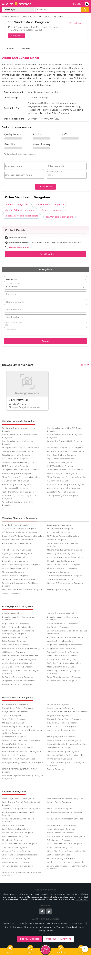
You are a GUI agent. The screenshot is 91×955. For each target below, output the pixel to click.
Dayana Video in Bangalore (14, 637)
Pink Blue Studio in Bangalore (16, 645)
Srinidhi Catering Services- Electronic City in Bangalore (22, 873)
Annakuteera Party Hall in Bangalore (63, 488)
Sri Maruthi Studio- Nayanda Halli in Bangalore (18, 429)
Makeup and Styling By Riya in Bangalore (66, 755)
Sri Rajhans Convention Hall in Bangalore (21, 470)
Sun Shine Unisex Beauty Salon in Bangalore (67, 712)
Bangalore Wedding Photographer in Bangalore (19, 618)
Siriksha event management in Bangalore (21, 564)
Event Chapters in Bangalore (15, 561)
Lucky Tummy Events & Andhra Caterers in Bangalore (21, 803)
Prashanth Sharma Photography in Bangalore (23, 648)
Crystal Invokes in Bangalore (60, 579)
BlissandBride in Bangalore (14, 744)
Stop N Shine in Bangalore (14, 719)
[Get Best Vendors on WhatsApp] (85, 949)
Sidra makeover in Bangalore (60, 748)
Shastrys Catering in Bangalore (61, 858)
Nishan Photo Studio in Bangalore (62, 623)
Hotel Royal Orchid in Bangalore (61, 455)
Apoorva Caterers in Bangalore (61, 829)
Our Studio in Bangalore (58, 627)
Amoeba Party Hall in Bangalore (16, 473)
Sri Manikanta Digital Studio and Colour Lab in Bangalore (67, 632)
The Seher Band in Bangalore (60, 561)
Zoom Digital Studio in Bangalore (17, 667)
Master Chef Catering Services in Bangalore (67, 851)
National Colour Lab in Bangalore (62, 681)
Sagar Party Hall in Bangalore (60, 459)
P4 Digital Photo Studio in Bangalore (64, 663)
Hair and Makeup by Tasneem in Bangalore (66, 744)
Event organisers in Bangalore (61, 553)
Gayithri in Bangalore (11, 715)
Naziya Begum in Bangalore (15, 712)
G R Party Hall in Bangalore (59, 462)
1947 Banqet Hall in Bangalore (16, 466)
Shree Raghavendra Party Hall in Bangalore (66, 477)
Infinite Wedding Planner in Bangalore (19, 532)
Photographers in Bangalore (49, 204)
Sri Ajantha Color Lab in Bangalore (17, 677)
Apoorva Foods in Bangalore (15, 836)
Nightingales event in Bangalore (17, 553)
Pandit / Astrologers (14, 927)
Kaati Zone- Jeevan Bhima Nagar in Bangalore (18, 820)
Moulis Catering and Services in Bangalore (66, 862)
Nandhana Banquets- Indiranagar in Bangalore (18, 442)
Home (4, 16)
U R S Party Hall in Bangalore (15, 459)
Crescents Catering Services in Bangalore (21, 808)
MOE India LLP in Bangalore (15, 568)
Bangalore (14, 16)
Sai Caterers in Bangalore (58, 855)
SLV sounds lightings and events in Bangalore (63, 544)
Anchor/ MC (9, 923)
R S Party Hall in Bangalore (59, 481)
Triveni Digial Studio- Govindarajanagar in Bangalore (21, 671)
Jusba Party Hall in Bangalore (15, 488)
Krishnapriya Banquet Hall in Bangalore (65, 447)
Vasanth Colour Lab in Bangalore (17, 684)
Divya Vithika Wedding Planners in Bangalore (23, 536)
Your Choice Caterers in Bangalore (17, 866)
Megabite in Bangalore (12, 840)
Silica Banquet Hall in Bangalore (17, 455)
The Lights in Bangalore (13, 572)
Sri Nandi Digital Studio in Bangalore (19, 659)
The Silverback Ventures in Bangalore (64, 564)
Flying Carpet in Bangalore (59, 589)
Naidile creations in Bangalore (61, 708)
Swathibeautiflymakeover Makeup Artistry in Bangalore (22, 776)
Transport (60, 927)
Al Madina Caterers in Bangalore (17, 851)
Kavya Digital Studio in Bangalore (62, 656)
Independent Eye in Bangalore (61, 648)
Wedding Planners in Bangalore (19, 518)
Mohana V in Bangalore (57, 704)
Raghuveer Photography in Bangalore (64, 645)
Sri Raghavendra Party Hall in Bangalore (20, 447)
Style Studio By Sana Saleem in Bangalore (21, 740)
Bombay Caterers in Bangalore (16, 862)
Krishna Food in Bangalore (59, 802)
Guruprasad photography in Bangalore (64, 575)
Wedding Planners (75, 927)
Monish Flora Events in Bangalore (17, 539)
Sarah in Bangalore (55, 769)
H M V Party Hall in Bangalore (60, 466)
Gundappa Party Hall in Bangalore (62, 495)
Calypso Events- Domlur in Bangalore (19, 528)
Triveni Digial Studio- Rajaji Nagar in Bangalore (63, 671)
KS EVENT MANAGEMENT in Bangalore (65, 557)
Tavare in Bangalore (11, 593)
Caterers (20, 923)
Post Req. (45, 950)
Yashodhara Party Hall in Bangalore (18, 492)
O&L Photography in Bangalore (61, 730)
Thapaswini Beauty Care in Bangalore (64, 719)
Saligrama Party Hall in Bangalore (17, 451)
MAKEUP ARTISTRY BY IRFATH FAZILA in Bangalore (20, 770)
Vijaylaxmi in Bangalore (57, 715)
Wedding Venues (45, 930)
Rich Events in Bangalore (58, 532)
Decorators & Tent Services (58, 923)
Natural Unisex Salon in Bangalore (17, 708)
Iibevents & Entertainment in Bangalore (65, 583)
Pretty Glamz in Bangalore (14, 755)
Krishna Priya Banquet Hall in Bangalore (65, 451)
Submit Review (45, 186)
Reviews (25, 48)
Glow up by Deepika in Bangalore (62, 723)
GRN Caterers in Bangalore (14, 847)
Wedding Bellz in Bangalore (60, 641)
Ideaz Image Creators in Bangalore (18, 798)
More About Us (81, 900)
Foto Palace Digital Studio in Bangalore (20, 656)
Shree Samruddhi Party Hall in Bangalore (21, 477)
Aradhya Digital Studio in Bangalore (18, 663)
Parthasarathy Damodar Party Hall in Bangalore (19, 496)
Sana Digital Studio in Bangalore (62, 613)
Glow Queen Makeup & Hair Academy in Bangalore (65, 763)
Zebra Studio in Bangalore (14, 641)
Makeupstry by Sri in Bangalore (61, 737)
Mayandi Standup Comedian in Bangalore (66, 550)
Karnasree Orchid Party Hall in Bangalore (66, 484)
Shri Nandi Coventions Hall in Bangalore (65, 470)
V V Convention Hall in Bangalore (17, 481)
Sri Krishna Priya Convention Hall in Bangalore (18, 503)
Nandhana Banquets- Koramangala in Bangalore (64, 436)
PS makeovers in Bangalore (59, 759)
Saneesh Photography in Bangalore (63, 652)
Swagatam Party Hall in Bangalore (62, 492)
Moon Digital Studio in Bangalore (62, 667)
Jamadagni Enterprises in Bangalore (18, 579)
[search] (85, 9)
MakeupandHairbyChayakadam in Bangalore (22, 762)
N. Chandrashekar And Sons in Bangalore (66, 836)
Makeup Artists (79, 923)
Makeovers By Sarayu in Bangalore (18, 748)
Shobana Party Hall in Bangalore (62, 473)
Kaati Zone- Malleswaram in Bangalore (64, 812)
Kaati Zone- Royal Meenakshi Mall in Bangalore (18, 813)
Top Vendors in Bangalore (59, 216)
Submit (45, 341)
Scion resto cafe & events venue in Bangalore (22, 589)
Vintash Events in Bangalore (15, 557)
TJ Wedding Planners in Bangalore (63, 536)
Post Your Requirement (58, 938)
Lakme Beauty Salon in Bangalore (17, 726)
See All (84, 364)
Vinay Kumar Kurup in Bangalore (62, 568)
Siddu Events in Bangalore (59, 525)
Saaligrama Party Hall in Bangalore (18, 462)
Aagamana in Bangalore (58, 572)
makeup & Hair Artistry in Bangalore (18, 759)
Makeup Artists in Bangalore (20, 210)
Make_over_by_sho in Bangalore (61, 726)
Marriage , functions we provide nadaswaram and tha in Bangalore (22, 731)
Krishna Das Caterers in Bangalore (17, 833)
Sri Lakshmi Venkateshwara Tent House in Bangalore (21, 584)
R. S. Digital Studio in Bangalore (61, 659)
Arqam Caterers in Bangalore (60, 833)
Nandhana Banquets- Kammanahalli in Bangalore (20, 436)
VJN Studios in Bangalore (13, 652)
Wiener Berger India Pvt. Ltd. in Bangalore (21, 751)
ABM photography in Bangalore (16, 550)
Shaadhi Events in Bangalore (60, 528)
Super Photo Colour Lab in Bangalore (64, 677)
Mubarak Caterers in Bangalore (16, 858)
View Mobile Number (19, 247)
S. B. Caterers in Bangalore (59, 840)
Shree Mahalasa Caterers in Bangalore (19, 855)
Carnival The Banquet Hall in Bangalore (65, 441)
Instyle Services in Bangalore (15, 575)
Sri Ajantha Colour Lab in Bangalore (18, 681)
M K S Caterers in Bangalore (59, 808)
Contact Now (16, 35)
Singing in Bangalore (56, 539)
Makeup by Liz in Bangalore (14, 723)
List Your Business (29, 938)
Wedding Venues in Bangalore (34, 16)
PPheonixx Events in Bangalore (16, 543)
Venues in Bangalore (52, 210)
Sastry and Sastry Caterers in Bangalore (65, 798)
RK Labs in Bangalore (12, 613)
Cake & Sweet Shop (35, 923)
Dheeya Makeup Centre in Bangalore (64, 740)
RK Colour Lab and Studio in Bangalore (65, 637)
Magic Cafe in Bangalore (13, 825)
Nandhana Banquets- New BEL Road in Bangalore (65, 429)
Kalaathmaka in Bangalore (14, 737)
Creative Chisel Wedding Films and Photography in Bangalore (18, 632)
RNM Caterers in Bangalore (59, 847)
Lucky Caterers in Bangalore (15, 829)
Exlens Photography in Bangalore (17, 627)
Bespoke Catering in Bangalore (61, 825)
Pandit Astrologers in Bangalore (21, 215)
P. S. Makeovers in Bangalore (15, 704)
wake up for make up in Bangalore (63, 751)
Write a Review (76, 23)
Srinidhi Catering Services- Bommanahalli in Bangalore (67, 867)
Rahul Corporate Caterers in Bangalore (19, 844)
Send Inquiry (45, 254)
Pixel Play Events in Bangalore (16, 525)
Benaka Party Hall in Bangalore (16, 484)
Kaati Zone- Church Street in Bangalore (65, 819)
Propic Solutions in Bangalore (15, 623)
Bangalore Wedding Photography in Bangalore (63, 618)
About (10, 48)
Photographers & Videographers (40, 927)
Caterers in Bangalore (16, 204)
